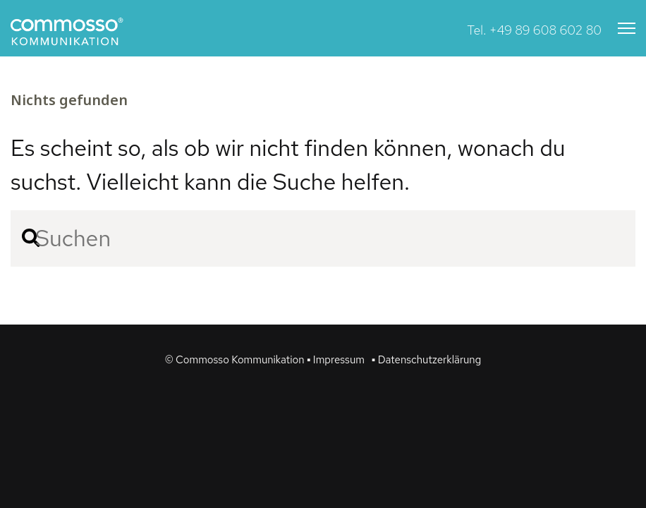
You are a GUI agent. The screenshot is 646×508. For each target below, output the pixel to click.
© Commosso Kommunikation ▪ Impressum (265, 360)
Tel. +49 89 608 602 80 (534, 30)
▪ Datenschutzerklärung (426, 360)
